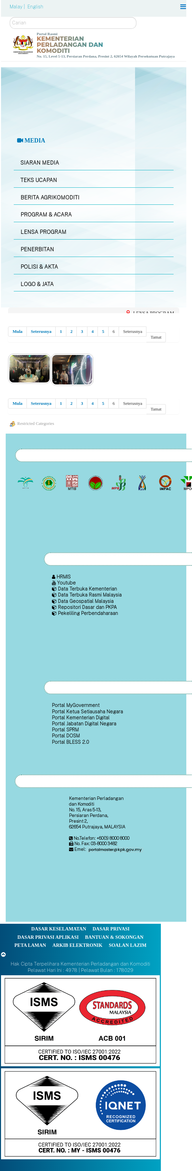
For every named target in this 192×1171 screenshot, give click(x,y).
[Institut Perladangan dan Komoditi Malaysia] (166, 482)
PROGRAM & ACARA (46, 214)
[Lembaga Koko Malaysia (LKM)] (96, 482)
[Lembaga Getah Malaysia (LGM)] (49, 482)
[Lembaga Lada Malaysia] (119, 482)
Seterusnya (41, 331)
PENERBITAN (37, 249)
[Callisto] (80, 1020)
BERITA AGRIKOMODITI (49, 197)
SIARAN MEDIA (39, 163)
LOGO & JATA (37, 284)
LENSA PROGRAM (43, 232)
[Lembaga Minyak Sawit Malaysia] (26, 482)
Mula (17, 331)
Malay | (18, 6)
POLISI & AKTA (39, 267)
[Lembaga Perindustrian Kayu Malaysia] (73, 482)
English (35, 6)
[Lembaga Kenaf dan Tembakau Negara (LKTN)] (142, 482)
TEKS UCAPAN (38, 180)
